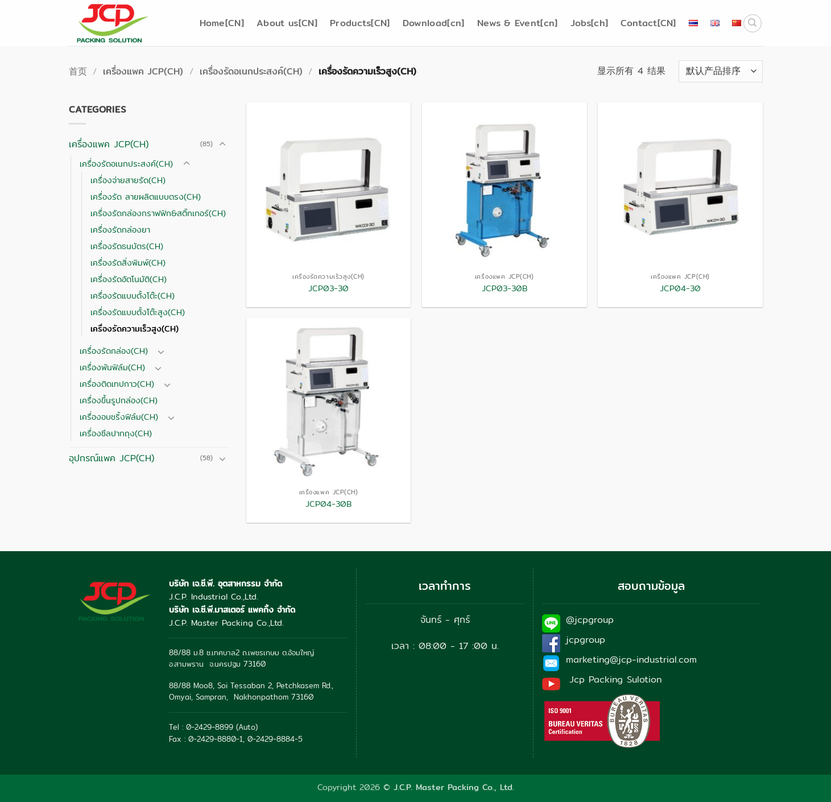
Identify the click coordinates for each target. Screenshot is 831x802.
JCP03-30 (328, 288)
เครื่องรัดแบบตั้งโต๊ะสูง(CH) (137, 312)
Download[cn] (434, 23)
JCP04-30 (680, 288)
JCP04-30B (328, 504)
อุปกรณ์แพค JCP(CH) (111, 458)
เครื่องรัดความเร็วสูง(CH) (134, 328)
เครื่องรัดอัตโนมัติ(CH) (128, 279)
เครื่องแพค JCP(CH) (143, 71)
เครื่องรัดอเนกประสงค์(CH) (251, 71)
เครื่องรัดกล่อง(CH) (114, 350)
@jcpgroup (590, 620)
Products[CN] (360, 23)
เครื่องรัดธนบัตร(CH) (126, 246)
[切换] (222, 144)
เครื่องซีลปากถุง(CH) (116, 433)
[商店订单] (720, 71)
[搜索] (752, 23)
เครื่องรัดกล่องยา (120, 229)
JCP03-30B (504, 288)
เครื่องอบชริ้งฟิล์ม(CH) (119, 416)
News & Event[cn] (517, 23)
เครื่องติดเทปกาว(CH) (117, 383)
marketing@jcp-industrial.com (631, 659)
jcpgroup (585, 639)
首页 (78, 71)
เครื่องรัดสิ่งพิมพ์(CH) (128, 262)
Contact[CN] (648, 23)
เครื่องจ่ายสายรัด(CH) (128, 180)
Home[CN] (222, 23)
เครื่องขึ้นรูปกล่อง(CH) (119, 400)
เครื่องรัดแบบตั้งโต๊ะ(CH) (132, 295)
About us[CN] (287, 23)
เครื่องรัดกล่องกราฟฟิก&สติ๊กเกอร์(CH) (158, 213)
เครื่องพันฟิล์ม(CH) (112, 367)
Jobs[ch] (589, 23)
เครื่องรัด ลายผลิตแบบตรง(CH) (145, 196)
